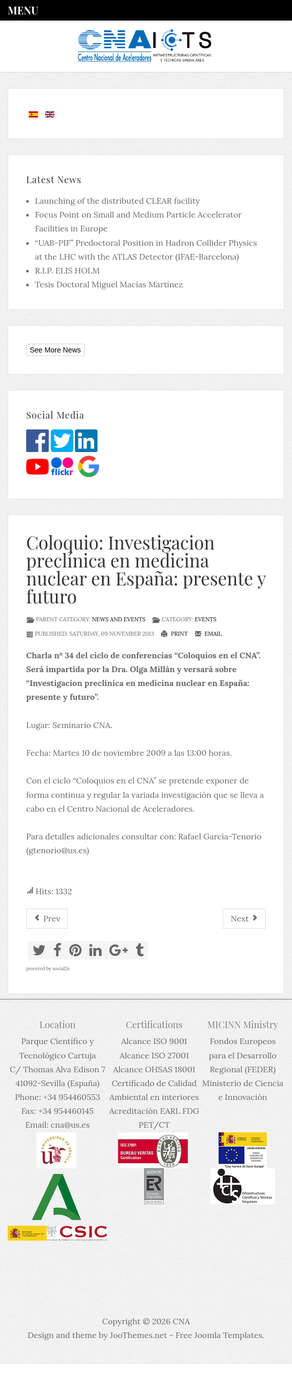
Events (205, 619)
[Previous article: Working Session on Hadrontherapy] (47, 919)
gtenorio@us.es (58, 850)
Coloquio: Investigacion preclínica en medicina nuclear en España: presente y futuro (146, 569)
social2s (60, 968)
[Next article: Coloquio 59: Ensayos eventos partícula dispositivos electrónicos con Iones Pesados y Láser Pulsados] (244, 919)
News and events (118, 619)
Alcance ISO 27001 (154, 1055)
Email (208, 633)
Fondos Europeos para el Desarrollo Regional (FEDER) (243, 1055)
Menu (23, 10)
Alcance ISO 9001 (154, 1041)
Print (174, 633)
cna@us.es (70, 1125)
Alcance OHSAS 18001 (154, 1069)
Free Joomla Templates (219, 1335)
